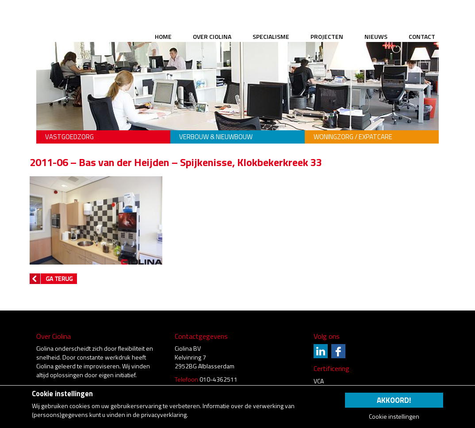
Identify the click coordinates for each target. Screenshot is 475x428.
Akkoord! (394, 400)
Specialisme (271, 36)
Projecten (326, 36)
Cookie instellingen (394, 416)
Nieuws (375, 36)
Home (163, 36)
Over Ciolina (212, 36)
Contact (422, 36)
